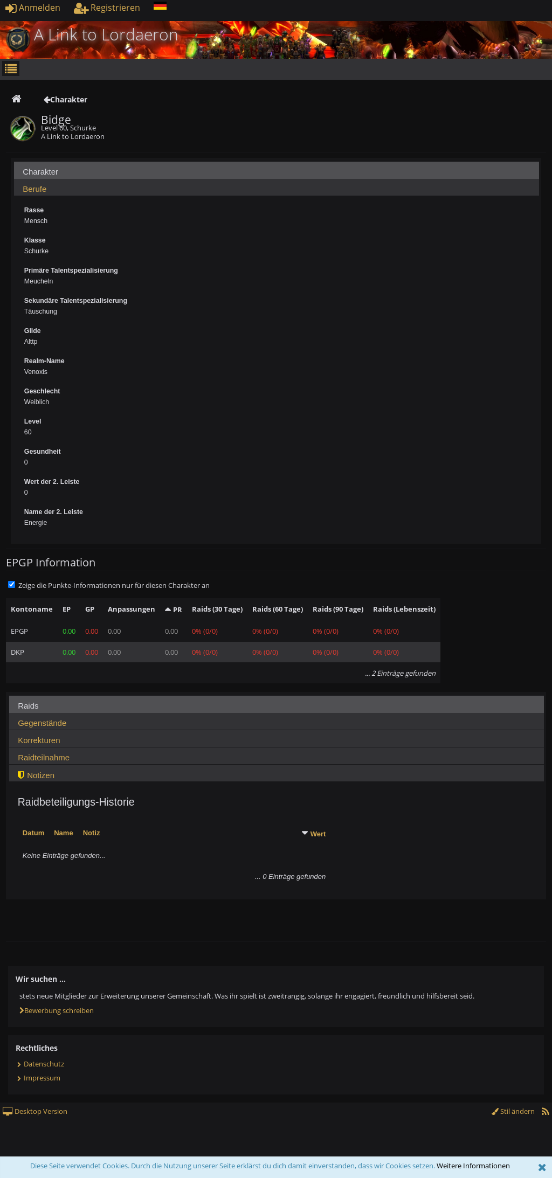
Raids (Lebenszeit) (404, 609)
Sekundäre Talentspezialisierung (75, 300)
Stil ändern (513, 1111)
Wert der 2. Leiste (52, 482)
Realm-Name (44, 361)
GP (89, 609)
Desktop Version (35, 1111)
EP (67, 609)
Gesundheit (42, 451)
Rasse (34, 210)
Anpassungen (131, 609)
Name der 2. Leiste (53, 512)
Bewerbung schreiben (56, 1010)
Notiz (91, 833)
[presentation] (277, 173)
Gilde (32, 331)
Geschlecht (42, 391)
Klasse (35, 240)
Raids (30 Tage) (217, 609)
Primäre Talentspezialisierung (71, 270)
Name (63, 833)
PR (177, 609)
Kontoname (32, 609)
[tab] (276, 170)
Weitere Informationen (473, 1165)
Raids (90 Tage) (338, 609)
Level (33, 421)
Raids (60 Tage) (277, 609)
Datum (33, 833)
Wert (318, 834)
